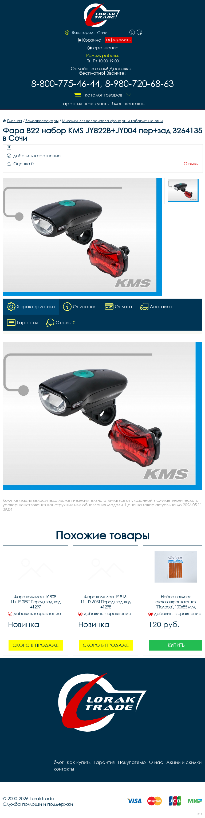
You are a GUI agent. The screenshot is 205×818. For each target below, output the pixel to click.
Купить (176, 645)
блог (117, 103)
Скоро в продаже (35, 645)
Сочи (102, 33)
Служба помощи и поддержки (38, 804)
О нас (156, 762)
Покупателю (132, 762)
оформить (118, 39)
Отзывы (191, 164)
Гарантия (71, 103)
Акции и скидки (184, 762)
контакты (135, 103)
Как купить (97, 103)
